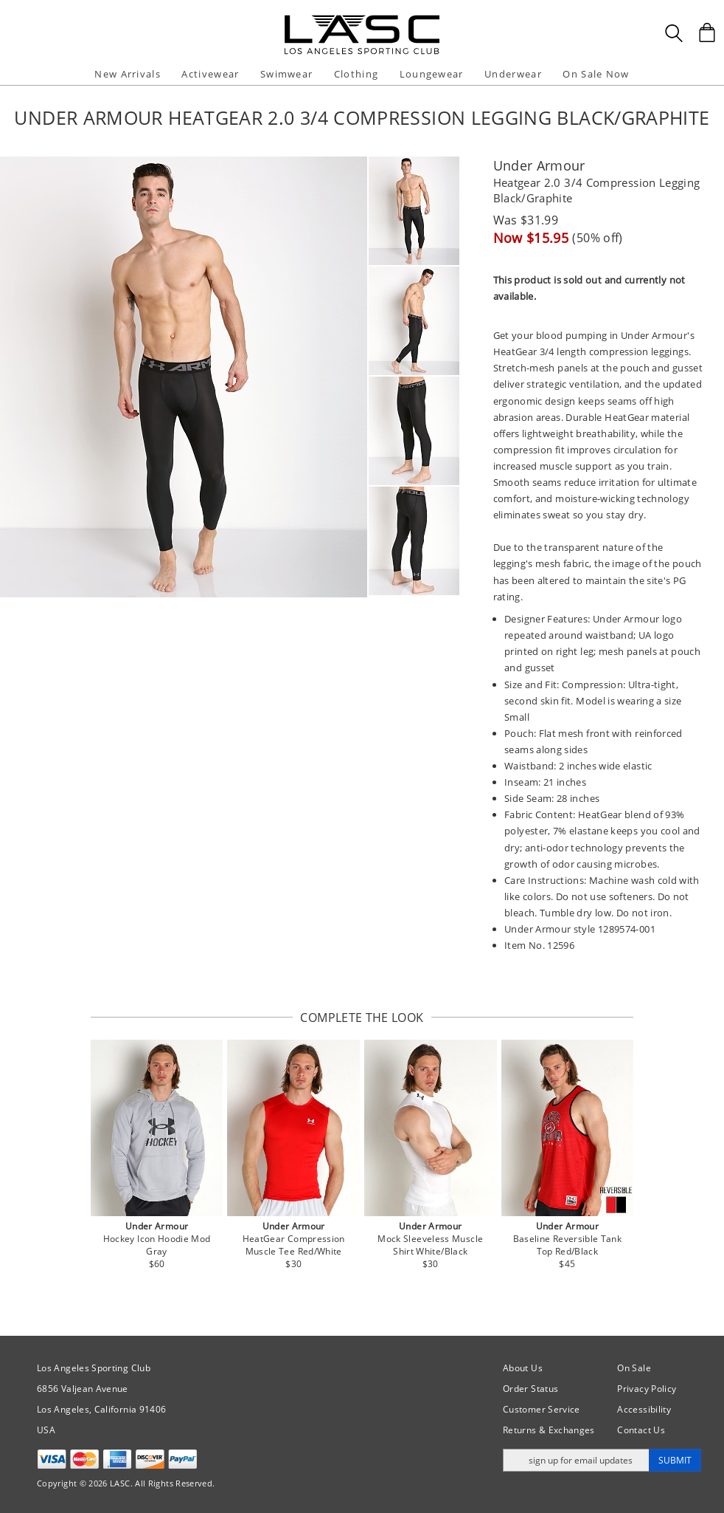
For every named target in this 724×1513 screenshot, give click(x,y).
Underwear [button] (513, 73)
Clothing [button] (356, 73)
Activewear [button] (210, 73)
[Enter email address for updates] (576, 1460)
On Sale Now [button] (596, 73)
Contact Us (641, 1430)
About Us (523, 1368)
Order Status (530, 1388)
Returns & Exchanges (549, 1430)
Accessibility (644, 1409)
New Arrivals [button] (127, 73)
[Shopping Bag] (707, 32)
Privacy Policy (646, 1388)
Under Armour (539, 165)
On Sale (634, 1368)
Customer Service (541, 1409)
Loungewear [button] (432, 73)
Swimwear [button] (286, 73)
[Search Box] (674, 33)
